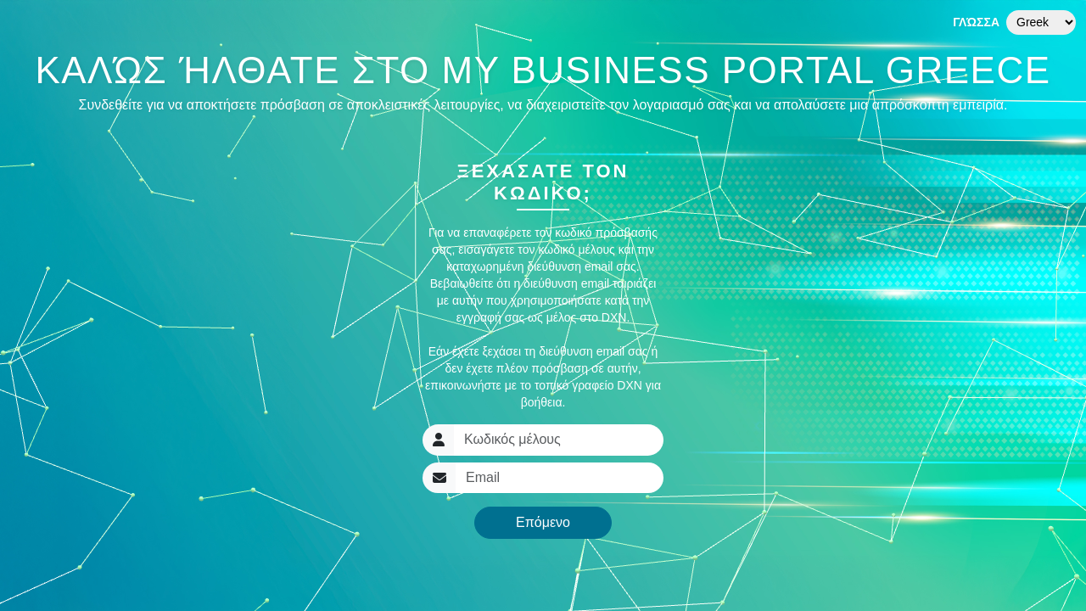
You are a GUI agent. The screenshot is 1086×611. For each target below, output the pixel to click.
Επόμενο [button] (543, 522)
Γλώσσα (976, 22)
